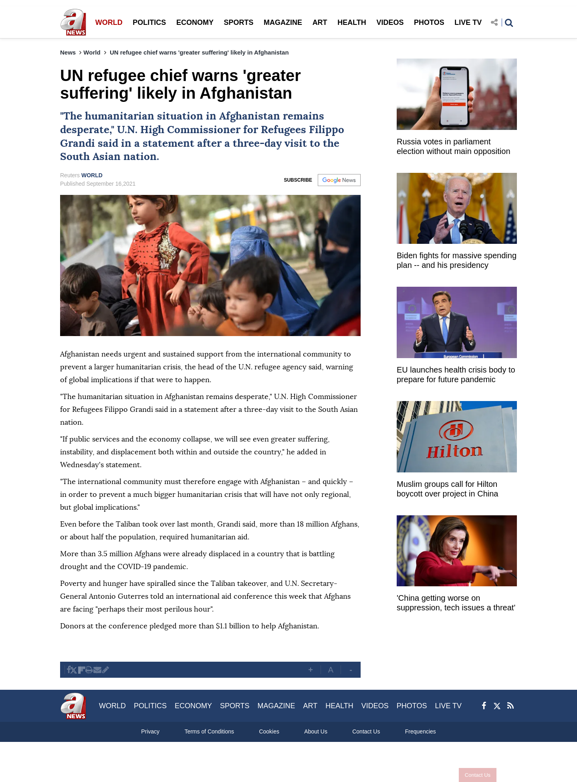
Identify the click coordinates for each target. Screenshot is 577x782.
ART (320, 22)
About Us (315, 731)
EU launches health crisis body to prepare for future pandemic (456, 374)
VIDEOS (389, 22)
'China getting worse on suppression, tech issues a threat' (456, 603)
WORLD (109, 22)
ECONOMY (195, 22)
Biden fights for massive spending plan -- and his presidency (456, 260)
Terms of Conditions (209, 731)
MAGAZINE (283, 22)
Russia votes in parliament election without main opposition (453, 146)
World (91, 52)
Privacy (150, 731)
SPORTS (238, 22)
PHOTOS (429, 22)
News (68, 52)
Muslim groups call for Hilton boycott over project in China (447, 489)
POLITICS (149, 22)
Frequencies (420, 731)
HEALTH (351, 22)
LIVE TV (468, 22)
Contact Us (470, 775)
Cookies (269, 731)
